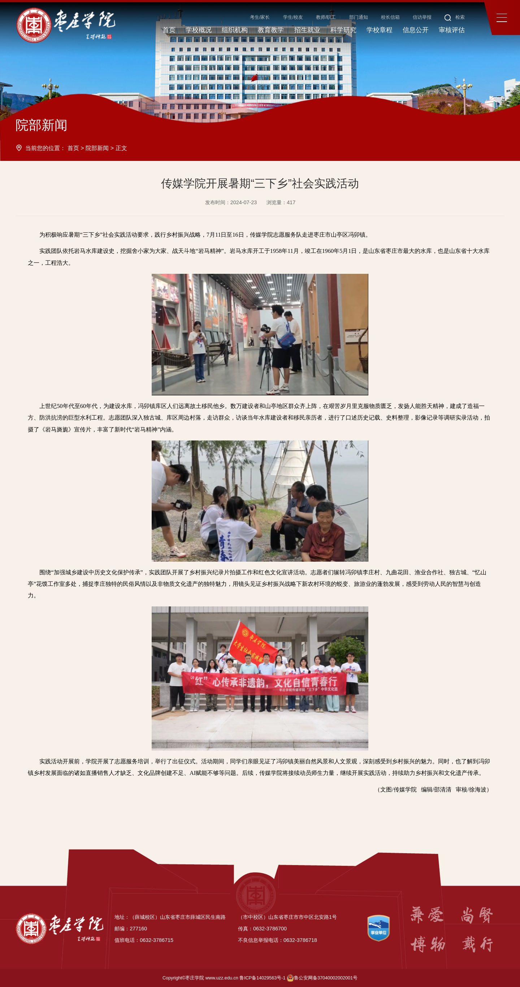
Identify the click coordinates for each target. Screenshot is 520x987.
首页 (73, 148)
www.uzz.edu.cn (221, 978)
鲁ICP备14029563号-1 (262, 978)
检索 (455, 17)
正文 (121, 148)
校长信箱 (390, 17)
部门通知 (358, 17)
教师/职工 (326, 17)
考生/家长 (260, 17)
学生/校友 (293, 17)
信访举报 (422, 17)
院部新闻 (97, 148)
